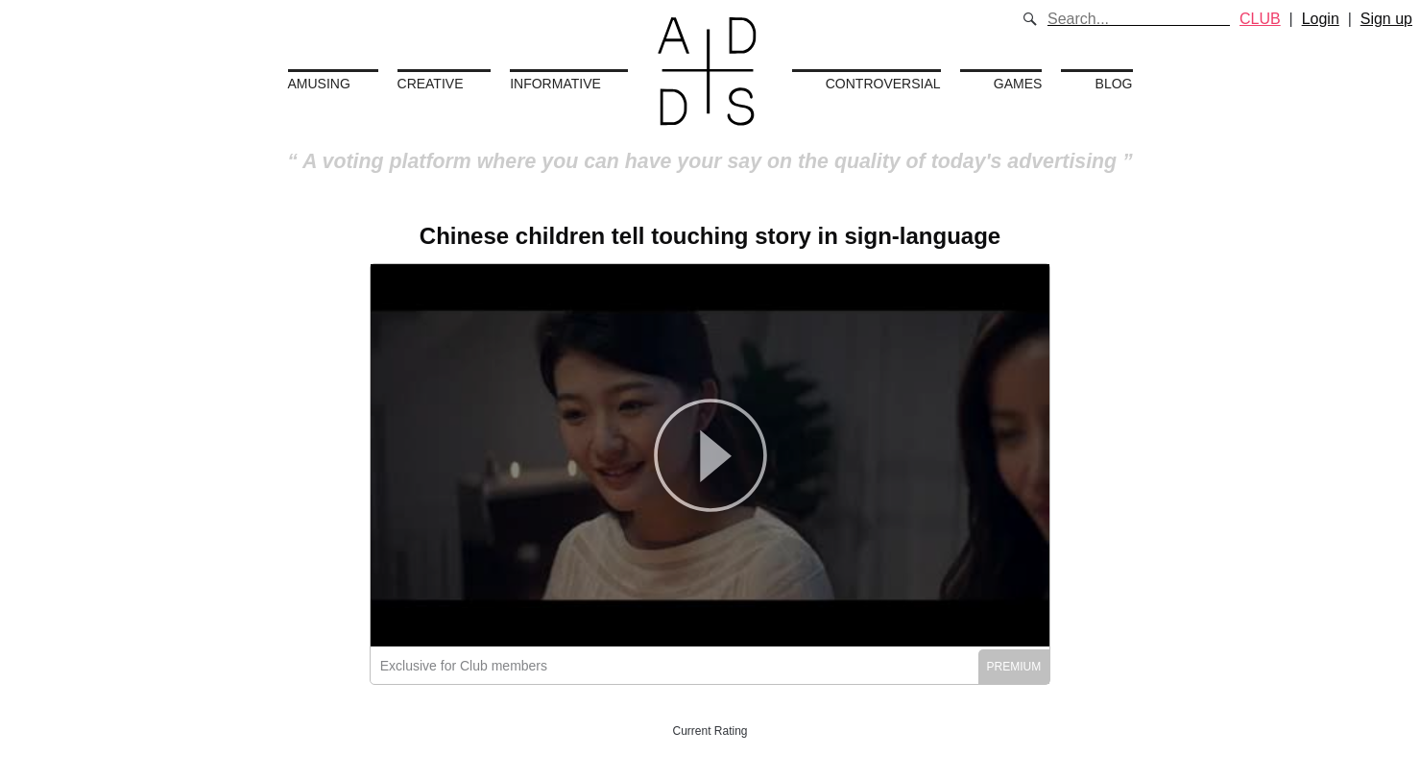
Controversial (883, 83)
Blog (1114, 83)
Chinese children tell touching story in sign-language (710, 236)
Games (1018, 83)
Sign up (1386, 19)
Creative (430, 83)
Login (1320, 19)
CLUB (1260, 19)
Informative (555, 83)
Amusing (319, 83)
